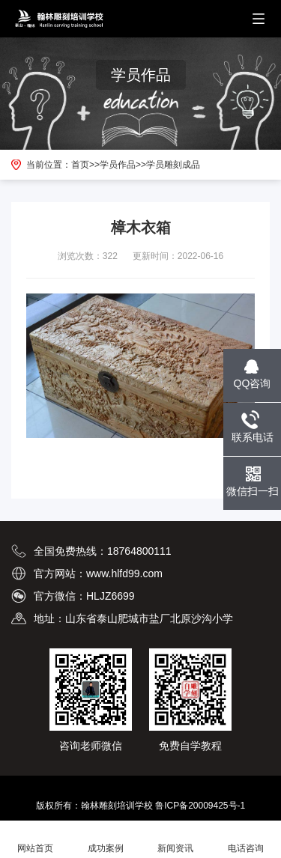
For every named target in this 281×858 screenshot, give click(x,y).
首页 (80, 164)
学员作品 (118, 164)
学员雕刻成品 (173, 164)
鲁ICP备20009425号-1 (200, 805)
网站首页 (35, 840)
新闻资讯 (176, 840)
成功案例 (105, 840)
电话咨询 (246, 840)
